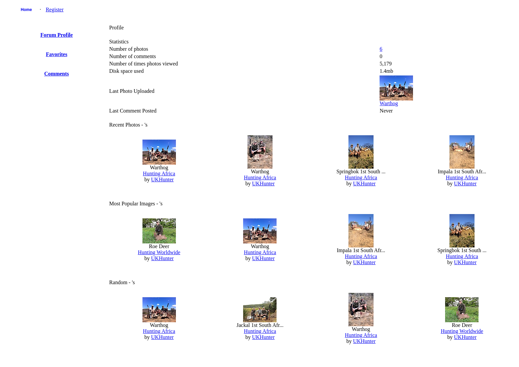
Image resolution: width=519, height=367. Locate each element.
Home (26, 9)
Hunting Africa (159, 173)
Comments (56, 73)
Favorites (56, 54)
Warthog (389, 103)
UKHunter (162, 179)
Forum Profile (56, 35)
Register (55, 9)
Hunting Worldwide (159, 252)
